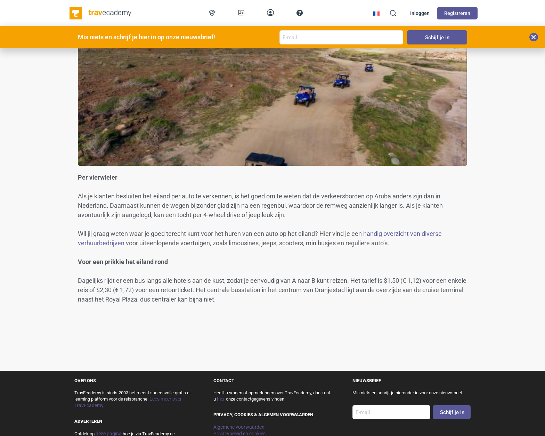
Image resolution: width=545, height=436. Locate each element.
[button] (533, 37)
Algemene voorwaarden (239, 427)
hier (221, 399)
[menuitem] (376, 13)
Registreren (457, 13)
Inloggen (420, 13)
